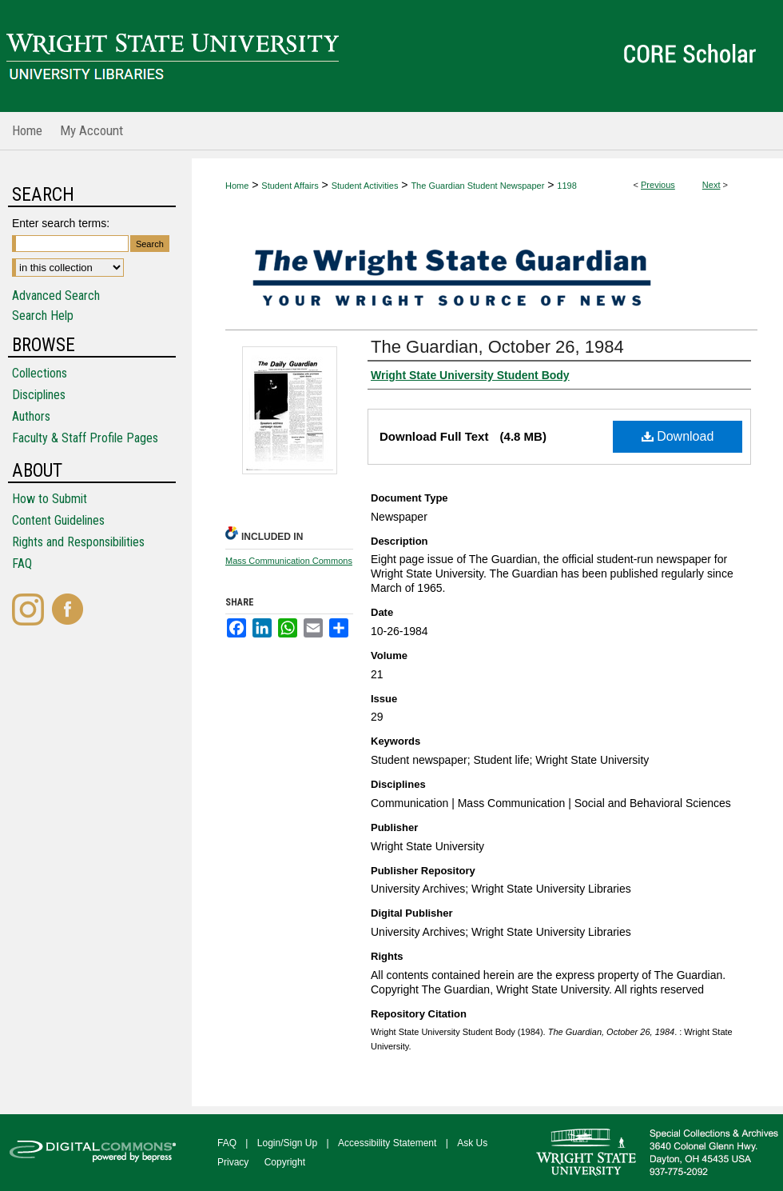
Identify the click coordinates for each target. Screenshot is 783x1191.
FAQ (22, 563)
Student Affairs (289, 185)
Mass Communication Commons (288, 561)
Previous (658, 185)
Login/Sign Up (287, 1143)
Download (678, 436)
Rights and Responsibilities (78, 542)
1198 (566, 185)
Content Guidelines (58, 520)
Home (236, 185)
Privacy (232, 1162)
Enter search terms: (60, 223)
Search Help (43, 315)
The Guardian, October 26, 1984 (497, 347)
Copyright (284, 1162)
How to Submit (49, 498)
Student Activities (365, 185)
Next (711, 185)
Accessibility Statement (387, 1143)
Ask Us (472, 1143)
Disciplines (39, 394)
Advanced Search (56, 295)
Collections (39, 373)
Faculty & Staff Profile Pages (85, 438)
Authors (31, 416)
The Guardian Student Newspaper (477, 185)
